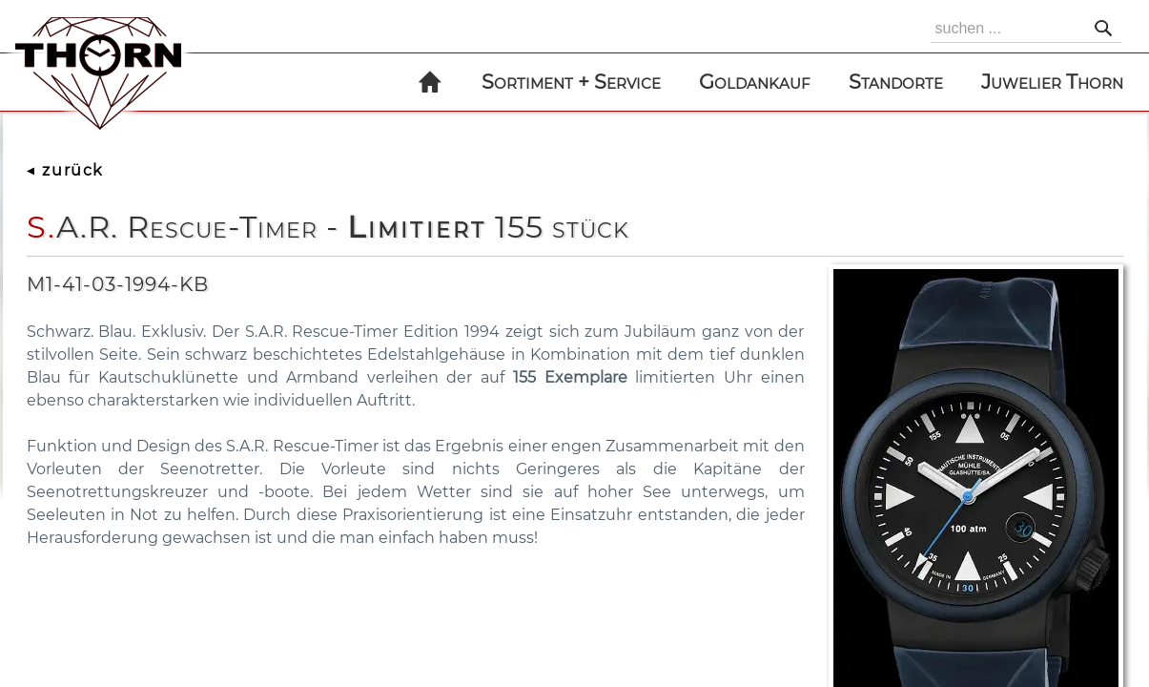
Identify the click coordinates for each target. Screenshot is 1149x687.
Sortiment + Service (571, 82)
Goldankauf (754, 82)
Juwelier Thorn (1052, 82)
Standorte (896, 82)
